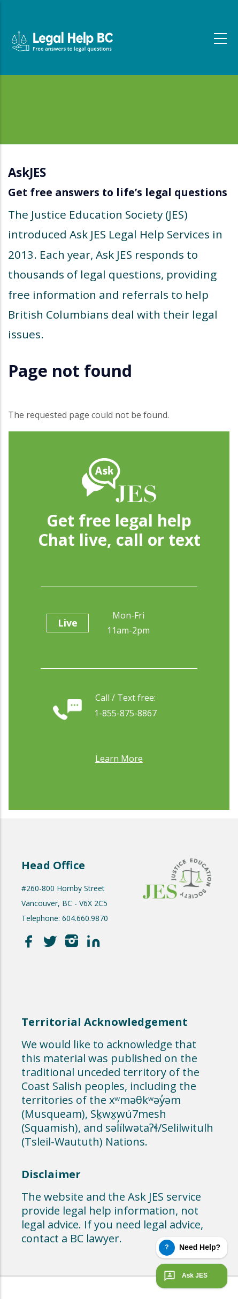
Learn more (119, 758)
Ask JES (185, 1276)
